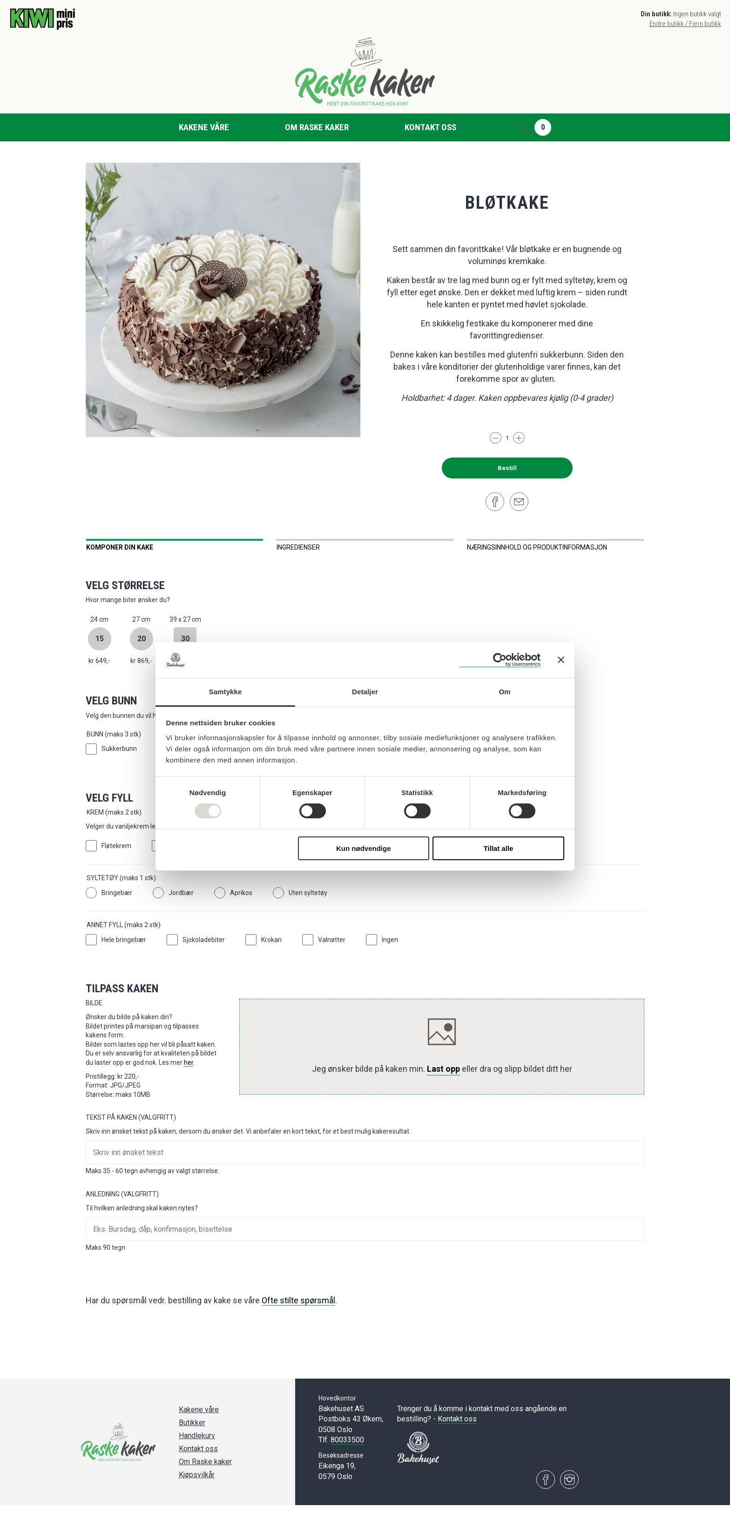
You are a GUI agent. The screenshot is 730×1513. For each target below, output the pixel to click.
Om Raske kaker (317, 127)
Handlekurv (197, 1443)
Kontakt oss (430, 127)
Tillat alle (498, 848)
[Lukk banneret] (561, 660)
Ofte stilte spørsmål (298, 1308)
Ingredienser (298, 547)
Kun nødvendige (363, 848)
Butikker (192, 1430)
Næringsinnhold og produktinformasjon (537, 547)
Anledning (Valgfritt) (122, 1202)
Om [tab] (504, 692)
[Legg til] (519, 438)
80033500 (347, 1447)
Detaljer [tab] (365, 692)
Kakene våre (204, 127)
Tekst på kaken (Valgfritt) (131, 1125)
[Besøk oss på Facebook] (545, 1487)
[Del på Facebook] (495, 501)
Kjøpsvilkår (197, 1482)
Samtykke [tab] (225, 692)
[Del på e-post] (519, 501)
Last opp (443, 1077)
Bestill (507, 468)
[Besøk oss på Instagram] (569, 1487)
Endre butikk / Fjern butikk (685, 24)
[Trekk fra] (495, 438)
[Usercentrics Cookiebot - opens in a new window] (500, 660)
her (188, 1070)
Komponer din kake (119, 547)
